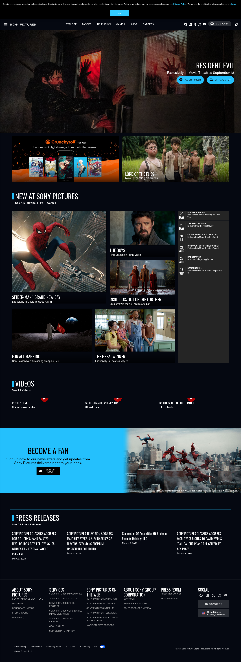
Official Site (222, 85)
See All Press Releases (26, 529)
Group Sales (56, 631)
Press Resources (171, 598)
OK (119, 13)
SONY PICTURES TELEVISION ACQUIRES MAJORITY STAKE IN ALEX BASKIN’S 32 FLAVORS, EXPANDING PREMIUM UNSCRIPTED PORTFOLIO (90, 546)
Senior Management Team (27, 604)
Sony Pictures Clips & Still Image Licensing (65, 617)
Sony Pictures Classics (100, 608)
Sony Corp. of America (137, 613)
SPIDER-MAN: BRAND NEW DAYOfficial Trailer (101, 410)
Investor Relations (135, 608)
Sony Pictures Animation (101, 604)
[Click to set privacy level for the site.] (104, 651)
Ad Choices (70, 651)
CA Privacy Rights (53, 651)
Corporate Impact (23, 613)
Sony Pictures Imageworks (65, 598)
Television (104, 29)
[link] (233, 21)
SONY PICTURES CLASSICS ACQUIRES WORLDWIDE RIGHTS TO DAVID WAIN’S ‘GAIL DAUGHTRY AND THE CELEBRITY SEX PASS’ (199, 546)
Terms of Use (36, 651)
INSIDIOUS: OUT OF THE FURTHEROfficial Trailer (177, 410)
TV (41, 208)
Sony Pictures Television (101, 617)
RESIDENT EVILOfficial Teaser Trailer (23, 410)
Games (120, 29)
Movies (86, 29)
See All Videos (21, 395)
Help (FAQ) (18, 622)
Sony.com (129, 604)
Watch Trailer (192, 85)
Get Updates (222, 29)
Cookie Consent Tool (23, 656)
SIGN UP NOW (50, 475)
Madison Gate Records (100, 630)
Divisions (17, 608)
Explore (71, 29)
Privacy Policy (20, 651)
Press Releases (170, 603)
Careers (148, 29)
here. (233, 4)
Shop (133, 29)
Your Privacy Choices (88, 651)
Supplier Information (62, 636)
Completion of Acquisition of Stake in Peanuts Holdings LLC (144, 541)
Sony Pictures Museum (100, 613)
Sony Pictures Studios (63, 603)
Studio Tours (20, 617)
